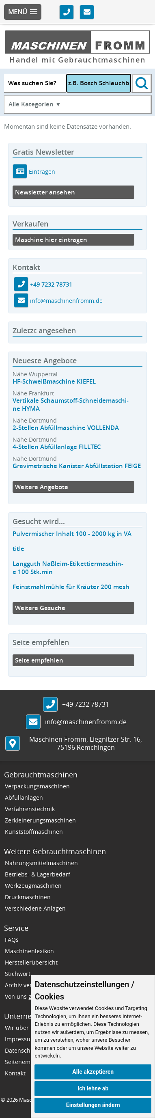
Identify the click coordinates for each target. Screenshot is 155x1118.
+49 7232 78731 (51, 284)
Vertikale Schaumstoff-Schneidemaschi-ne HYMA (71, 404)
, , (85, 743)
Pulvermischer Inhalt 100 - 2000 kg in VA (72, 533)
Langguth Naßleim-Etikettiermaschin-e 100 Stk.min (68, 567)
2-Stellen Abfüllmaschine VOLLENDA (66, 427)
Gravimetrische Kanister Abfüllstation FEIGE (77, 466)
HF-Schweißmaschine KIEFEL (54, 381)
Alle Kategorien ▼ (35, 104)
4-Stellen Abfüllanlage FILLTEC (57, 446)
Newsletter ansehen (45, 192)
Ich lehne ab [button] (93, 1088)
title (18, 548)
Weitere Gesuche (40, 608)
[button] (22, 12)
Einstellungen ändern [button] (93, 1105)
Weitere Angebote (41, 487)
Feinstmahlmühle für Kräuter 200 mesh (71, 587)
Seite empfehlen (39, 660)
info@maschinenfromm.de (66, 300)
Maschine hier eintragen (51, 239)
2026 (12, 1099)
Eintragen (41, 171)
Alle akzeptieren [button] (93, 1071)
